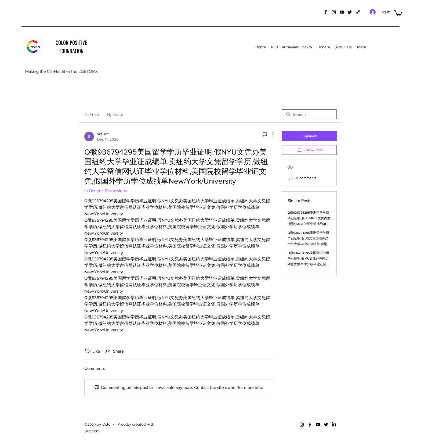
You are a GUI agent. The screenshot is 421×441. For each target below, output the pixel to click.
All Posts (92, 114)
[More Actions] (270, 134)
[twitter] (350, 12)
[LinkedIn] (334, 424)
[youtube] (341, 12)
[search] (309, 114)
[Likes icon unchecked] (87, 351)
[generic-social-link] (358, 12)
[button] (398, 12)
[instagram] (333, 12)
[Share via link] (114, 351)
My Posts (115, 114)
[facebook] (325, 12)
